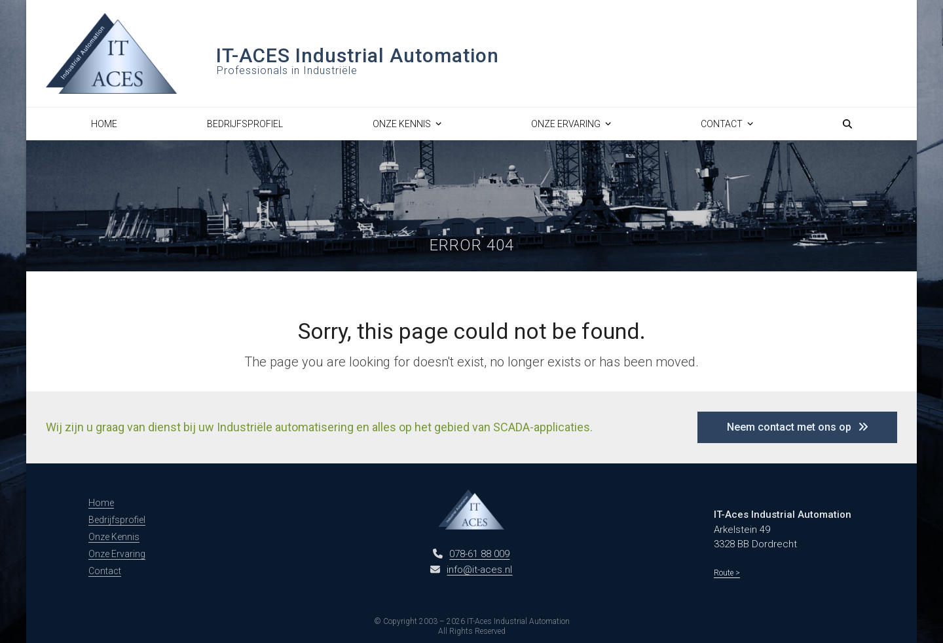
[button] (847, 123)
